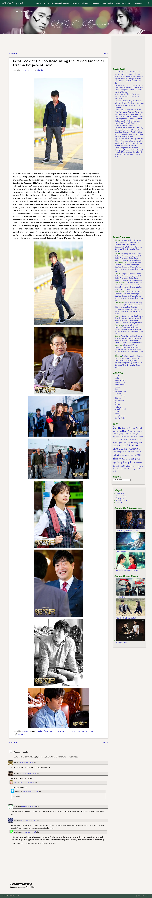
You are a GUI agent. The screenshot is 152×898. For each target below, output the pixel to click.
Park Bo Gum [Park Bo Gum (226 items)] (135, 452)
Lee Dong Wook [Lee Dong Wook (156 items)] (125, 442)
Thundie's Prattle (121, 500)
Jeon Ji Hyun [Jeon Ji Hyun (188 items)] (117, 434)
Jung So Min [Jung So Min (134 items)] (116, 436)
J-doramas (118, 394)
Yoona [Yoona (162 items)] (114, 469)
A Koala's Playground (12, 3)
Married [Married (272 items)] (132, 449)
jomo (15, 782)
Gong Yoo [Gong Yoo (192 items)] (134, 428)
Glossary (85, 3)
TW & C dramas (120, 416)
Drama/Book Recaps (60, 3)
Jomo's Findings (121, 496)
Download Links (120, 382)
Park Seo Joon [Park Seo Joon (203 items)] (130, 455)
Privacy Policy (107, 3)
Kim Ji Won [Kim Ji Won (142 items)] (130, 436)
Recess (117, 414)
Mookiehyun (120, 498)
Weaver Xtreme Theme (144, 896)
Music (116, 402)
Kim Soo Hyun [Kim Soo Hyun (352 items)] (120, 439)
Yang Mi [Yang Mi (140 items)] (135, 466)
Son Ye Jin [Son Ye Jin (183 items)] (116, 466)
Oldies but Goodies (121, 409)
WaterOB (119, 502)
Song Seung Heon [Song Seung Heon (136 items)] (137, 462)
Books (117, 378)
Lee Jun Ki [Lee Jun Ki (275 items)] (117, 445)
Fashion (117, 387)
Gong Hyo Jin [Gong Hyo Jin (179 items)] (126, 428)
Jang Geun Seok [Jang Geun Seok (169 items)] (138, 431)
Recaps (117, 411)
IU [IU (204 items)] (132, 431)
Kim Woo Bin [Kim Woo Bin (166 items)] (133, 439)
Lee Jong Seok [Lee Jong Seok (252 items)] (136, 442)
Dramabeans (120, 493)
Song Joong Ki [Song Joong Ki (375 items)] (124, 462)
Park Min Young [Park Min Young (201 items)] (119, 455)
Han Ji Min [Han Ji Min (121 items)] (119, 431)
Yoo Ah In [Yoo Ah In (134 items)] (140, 466)
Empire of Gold (43, 731)
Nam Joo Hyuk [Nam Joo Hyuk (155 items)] (125, 452)
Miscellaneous (119, 400)
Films (116, 389)
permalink (21, 734)
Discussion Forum (120, 380)
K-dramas (25, 731)
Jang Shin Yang (63, 731)
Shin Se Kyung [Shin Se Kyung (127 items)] (126, 459)
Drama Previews (120, 385)
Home (38, 3)
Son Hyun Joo (87, 731)
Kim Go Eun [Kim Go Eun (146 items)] (123, 436)
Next (105, 54)
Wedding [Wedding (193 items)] (129, 466)
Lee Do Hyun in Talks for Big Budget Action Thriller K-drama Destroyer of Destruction (127, 96)
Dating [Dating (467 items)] (117, 427)
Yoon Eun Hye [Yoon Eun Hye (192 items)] (122, 469)
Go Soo (53, 731)
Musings (117, 405)
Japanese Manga (120, 396)
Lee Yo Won (75, 731)
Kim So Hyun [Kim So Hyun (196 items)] (138, 436)
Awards (117, 376)
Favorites (75, 3)
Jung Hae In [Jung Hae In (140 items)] (140, 434)
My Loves (118, 407)
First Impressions (120, 391)
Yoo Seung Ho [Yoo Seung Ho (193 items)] (133, 469)
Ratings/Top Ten (123, 3)
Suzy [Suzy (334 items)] (122, 466)
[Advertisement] (129, 197)
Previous (13, 54)
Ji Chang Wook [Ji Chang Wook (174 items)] (127, 434)
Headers (95, 3)
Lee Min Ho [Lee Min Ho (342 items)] (129, 445)
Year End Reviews (120, 418)
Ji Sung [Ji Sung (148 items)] (135, 434)
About (46, 3)
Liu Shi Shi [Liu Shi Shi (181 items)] (124, 449)
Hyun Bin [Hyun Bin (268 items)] (126, 431)
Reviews (138, 3)
